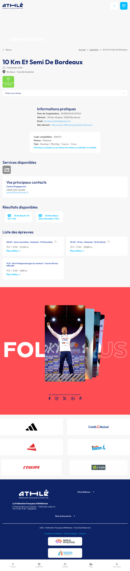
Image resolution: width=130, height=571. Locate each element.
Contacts (82, 533)
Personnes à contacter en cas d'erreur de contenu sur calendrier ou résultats (65, 147)
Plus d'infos (13, 250)
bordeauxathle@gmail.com (57, 121)
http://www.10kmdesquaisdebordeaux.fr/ (72, 124)
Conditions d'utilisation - (54, 533)
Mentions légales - (71, 533)
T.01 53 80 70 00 (19, 509)
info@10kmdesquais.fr (17, 192)
